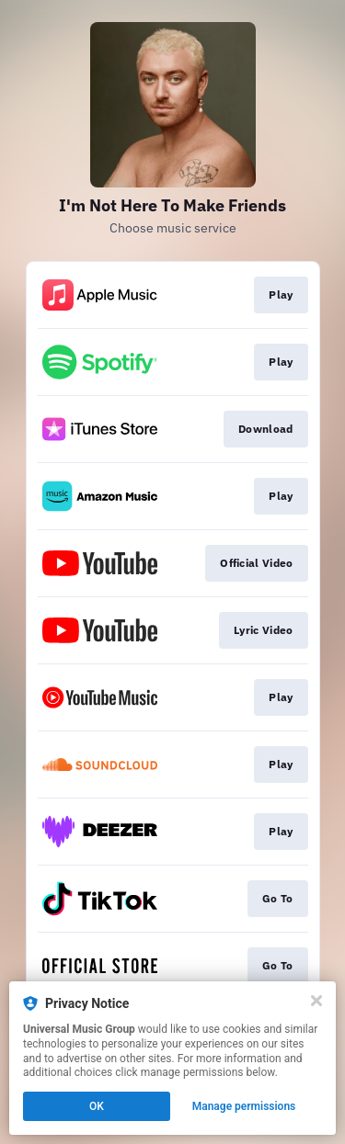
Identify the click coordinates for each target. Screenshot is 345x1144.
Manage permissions (244, 1106)
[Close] (316, 1000)
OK (96, 1106)
